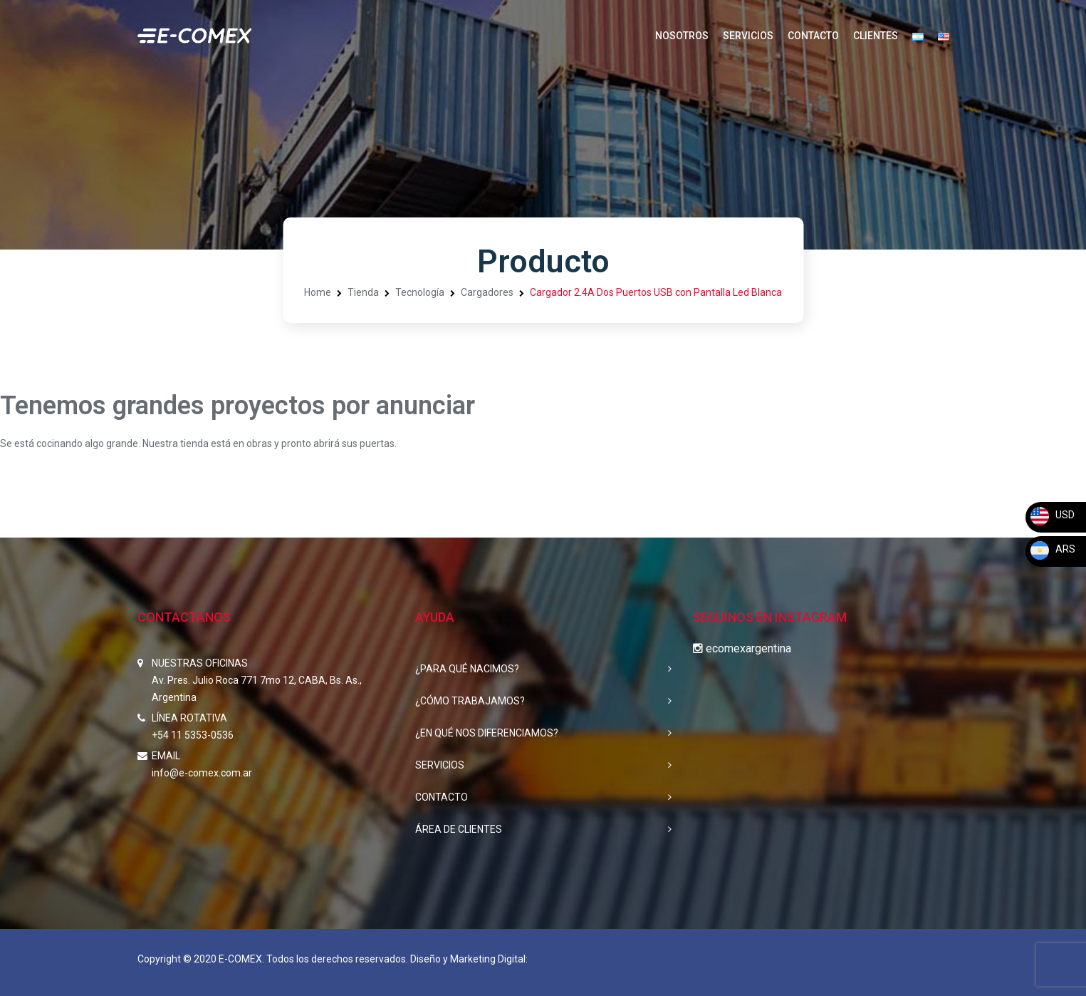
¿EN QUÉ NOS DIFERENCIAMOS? (486, 733)
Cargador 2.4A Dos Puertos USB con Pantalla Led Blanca (656, 292)
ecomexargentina (742, 648)
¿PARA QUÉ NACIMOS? (467, 668)
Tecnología (419, 292)
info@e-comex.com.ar (202, 773)
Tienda (363, 292)
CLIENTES (875, 35)
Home (317, 292)
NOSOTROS (682, 35)
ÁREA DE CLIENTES (458, 829)
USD (1052, 514)
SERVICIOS (748, 35)
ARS (1052, 549)
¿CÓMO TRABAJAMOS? (470, 701)
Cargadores (487, 292)
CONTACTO (813, 35)
